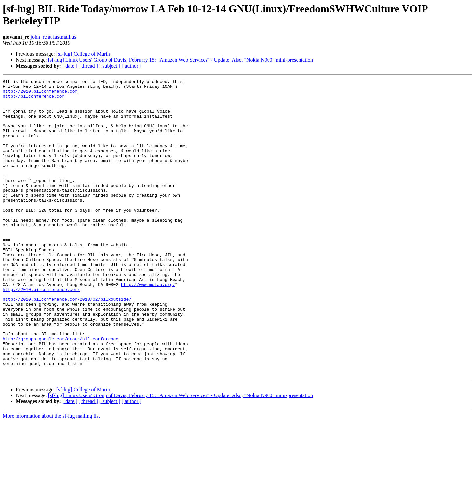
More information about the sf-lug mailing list (51, 475)
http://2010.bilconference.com (40, 94)
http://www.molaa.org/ (148, 326)
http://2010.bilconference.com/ (41, 332)
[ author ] (132, 66)
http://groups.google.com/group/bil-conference (60, 391)
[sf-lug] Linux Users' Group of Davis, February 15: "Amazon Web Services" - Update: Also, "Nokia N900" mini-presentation (180, 60)
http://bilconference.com (33, 100)
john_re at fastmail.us (53, 37)
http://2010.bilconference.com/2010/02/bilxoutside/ (67, 344)
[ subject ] (109, 66)
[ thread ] (88, 66)
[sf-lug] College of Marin (83, 54)
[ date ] (69, 66)
